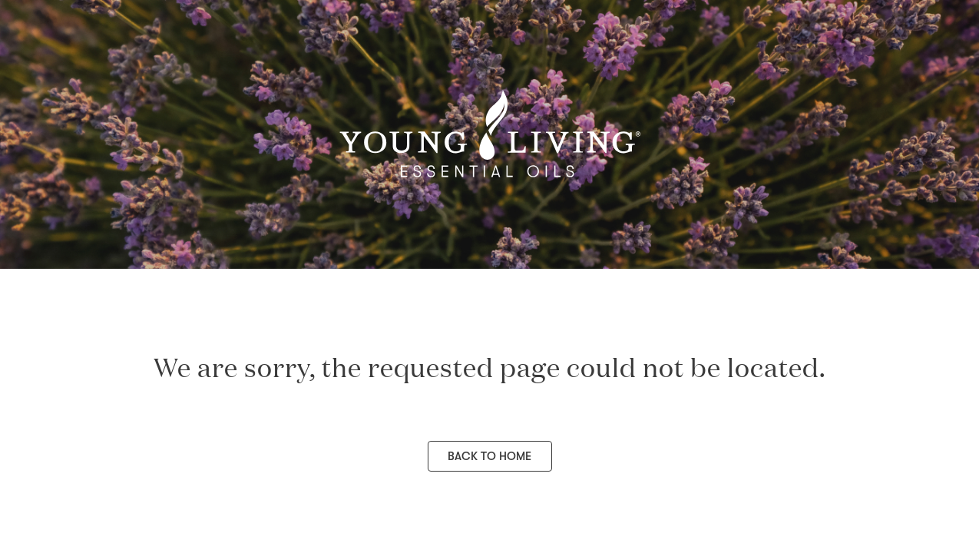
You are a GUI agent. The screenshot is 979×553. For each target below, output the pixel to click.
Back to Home (489, 456)
